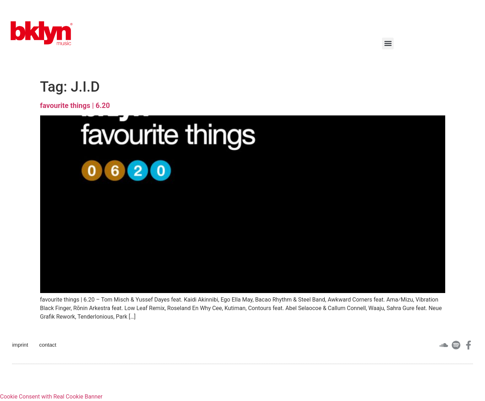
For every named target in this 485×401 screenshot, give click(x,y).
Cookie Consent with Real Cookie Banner (51, 396)
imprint (20, 345)
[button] (388, 43)
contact (47, 345)
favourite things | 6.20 (75, 105)
